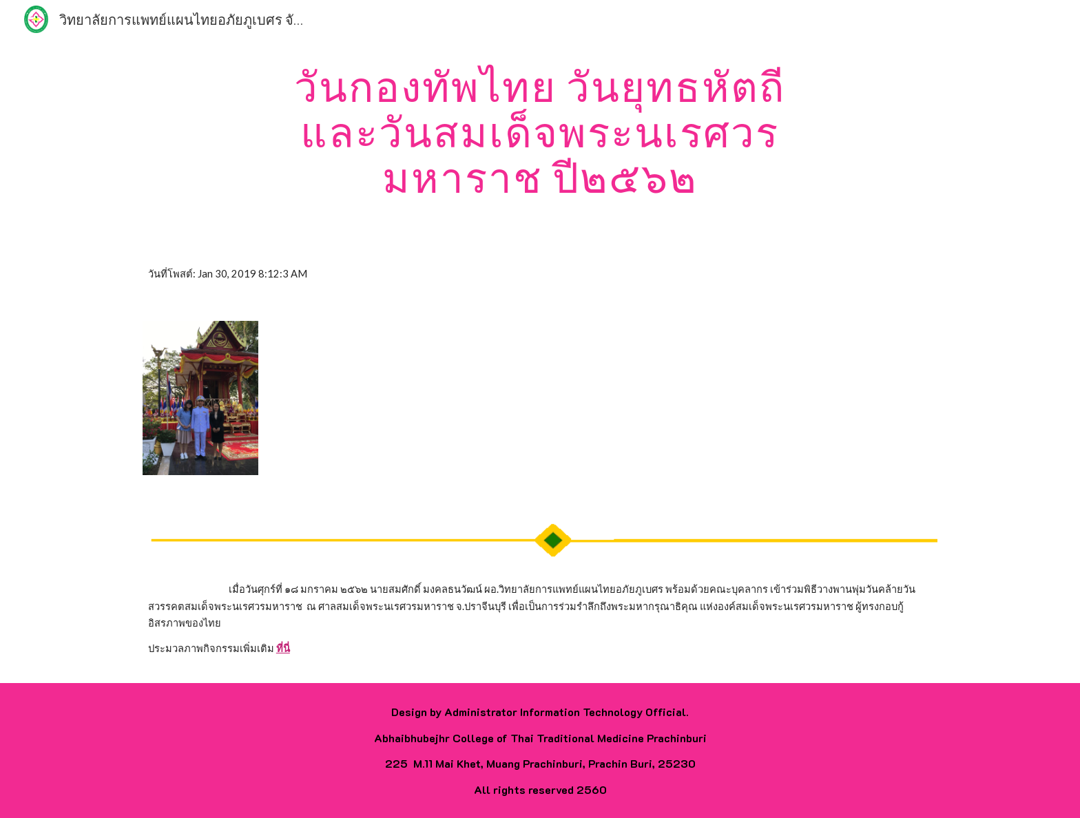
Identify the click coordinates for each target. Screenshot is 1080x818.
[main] (540, 131)
